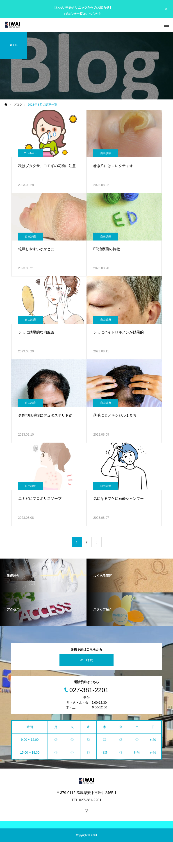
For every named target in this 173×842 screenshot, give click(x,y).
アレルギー (30, 153)
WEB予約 (86, 660)
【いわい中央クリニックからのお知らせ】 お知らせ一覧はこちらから (83, 10)
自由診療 (105, 153)
